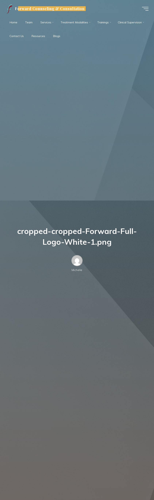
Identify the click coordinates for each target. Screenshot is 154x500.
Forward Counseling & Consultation (50, 8)
